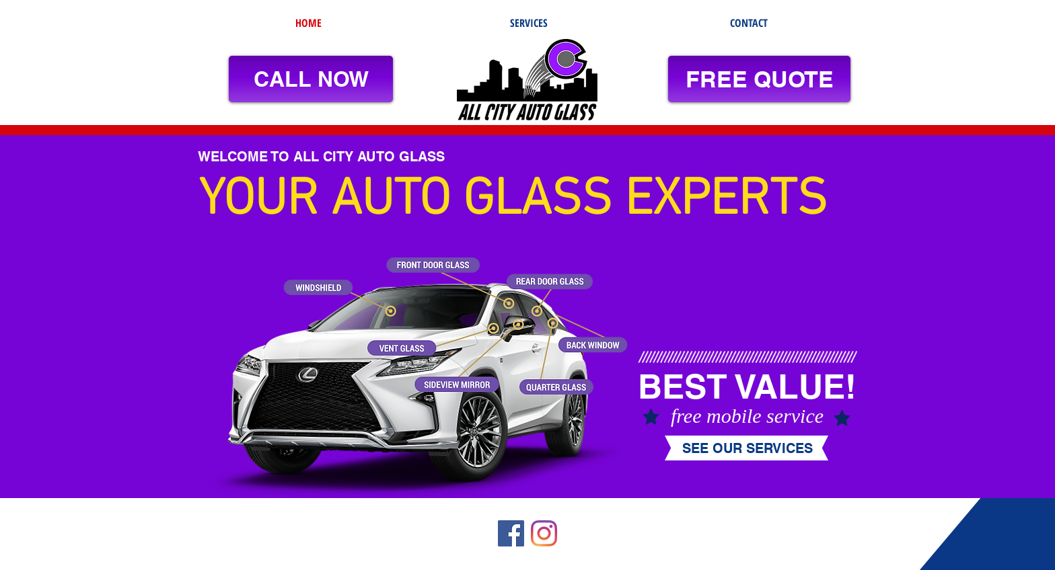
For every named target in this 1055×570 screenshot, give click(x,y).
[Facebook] (511, 533)
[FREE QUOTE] (759, 79)
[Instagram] (544, 533)
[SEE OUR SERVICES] (747, 448)
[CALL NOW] (311, 79)
